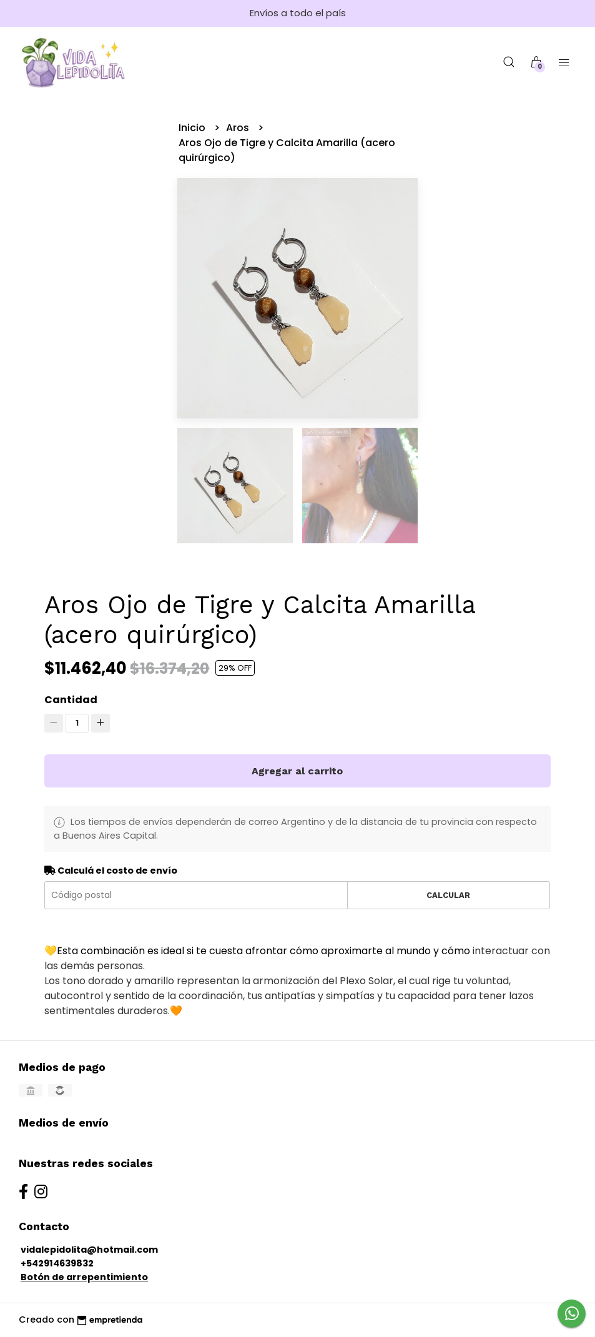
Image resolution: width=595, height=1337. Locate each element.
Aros (239, 128)
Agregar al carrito (297, 771)
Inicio (193, 128)
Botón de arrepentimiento (84, 1277)
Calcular (448, 895)
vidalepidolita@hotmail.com (89, 1249)
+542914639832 (57, 1263)
